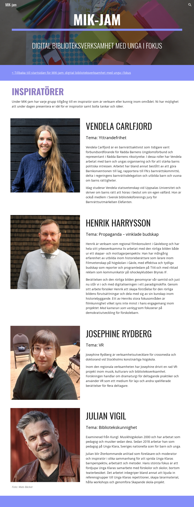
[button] (190, 5)
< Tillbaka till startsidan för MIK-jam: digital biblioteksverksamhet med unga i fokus (71, 73)
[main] (97, 32)
